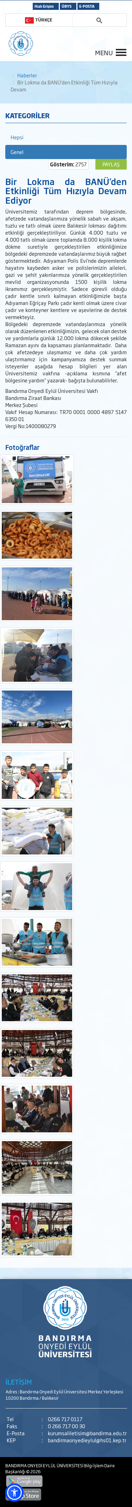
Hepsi (17, 137)
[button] (14, 1492)
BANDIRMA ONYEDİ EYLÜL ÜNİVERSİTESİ (44, 1465)
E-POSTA (86, 6)
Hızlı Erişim (44, 6)
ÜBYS (66, 6)
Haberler (27, 75)
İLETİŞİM (19, 1381)
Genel (17, 151)
